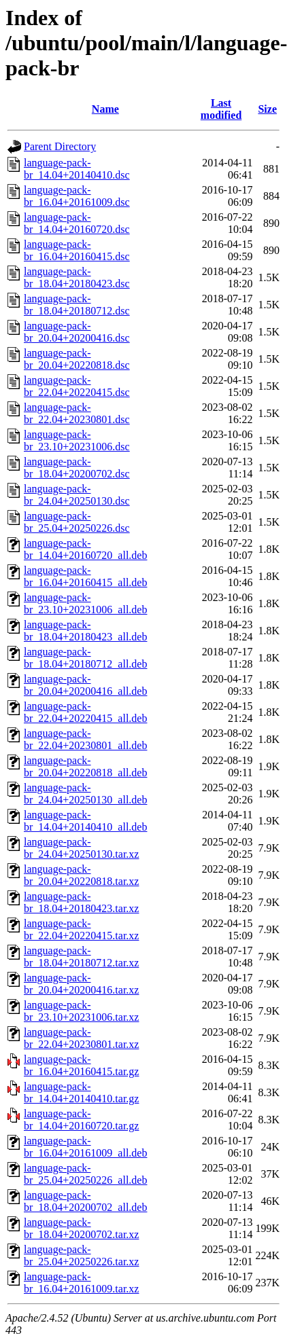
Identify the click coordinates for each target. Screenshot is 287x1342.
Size (267, 109)
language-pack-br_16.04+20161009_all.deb (85, 1147)
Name (105, 109)
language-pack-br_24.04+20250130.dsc (77, 495)
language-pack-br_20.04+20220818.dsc (77, 359)
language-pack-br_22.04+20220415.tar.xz (81, 929)
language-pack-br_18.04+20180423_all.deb (85, 630)
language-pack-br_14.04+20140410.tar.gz (81, 1092)
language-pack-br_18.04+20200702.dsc (77, 467)
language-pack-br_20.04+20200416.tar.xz (81, 984)
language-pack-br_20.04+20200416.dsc (77, 332)
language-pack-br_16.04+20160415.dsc (77, 250)
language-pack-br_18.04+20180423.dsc (77, 277)
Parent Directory (60, 146)
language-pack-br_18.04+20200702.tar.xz (81, 1228)
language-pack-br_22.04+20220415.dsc (77, 386)
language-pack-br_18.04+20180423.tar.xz (81, 902)
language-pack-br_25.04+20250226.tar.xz (81, 1255)
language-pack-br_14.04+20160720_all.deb (85, 549)
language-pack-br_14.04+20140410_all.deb (85, 821)
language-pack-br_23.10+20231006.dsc (77, 440)
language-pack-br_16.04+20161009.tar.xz (81, 1282)
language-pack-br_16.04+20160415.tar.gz (81, 1065)
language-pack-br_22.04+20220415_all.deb (85, 712)
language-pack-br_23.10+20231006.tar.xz (81, 1011)
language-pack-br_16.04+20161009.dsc (77, 196)
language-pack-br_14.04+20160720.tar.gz (81, 1119)
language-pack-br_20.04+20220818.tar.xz (81, 875)
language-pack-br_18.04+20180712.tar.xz (81, 956)
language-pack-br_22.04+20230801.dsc (77, 413)
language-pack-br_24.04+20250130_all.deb (85, 793)
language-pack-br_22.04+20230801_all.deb (85, 739)
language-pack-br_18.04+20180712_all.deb (85, 658)
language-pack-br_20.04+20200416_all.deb (85, 685)
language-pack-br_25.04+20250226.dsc (77, 522)
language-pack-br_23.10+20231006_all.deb (85, 603)
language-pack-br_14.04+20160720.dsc (77, 223)
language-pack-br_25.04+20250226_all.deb (85, 1174)
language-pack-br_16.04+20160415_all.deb (85, 576)
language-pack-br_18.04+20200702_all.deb (85, 1201)
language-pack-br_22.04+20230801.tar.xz (81, 1038)
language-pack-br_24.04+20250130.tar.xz (81, 848)
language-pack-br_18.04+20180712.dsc (77, 304)
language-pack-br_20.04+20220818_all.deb (85, 766)
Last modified (221, 109)
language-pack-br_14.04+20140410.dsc (77, 169)
